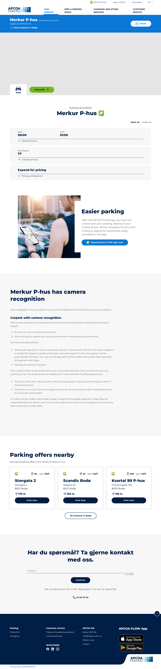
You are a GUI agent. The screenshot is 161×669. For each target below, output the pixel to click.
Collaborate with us (92, 636)
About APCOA (89, 632)
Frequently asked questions (60, 632)
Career (86, 644)
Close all (146, 122)
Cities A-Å (14, 632)
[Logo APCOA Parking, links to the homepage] (19, 9)
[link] (80, 597)
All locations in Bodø (80, 516)
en (150, 2)
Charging (14, 636)
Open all (135, 122)
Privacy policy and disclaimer (22, 667)
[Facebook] (47, 649)
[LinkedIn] (52, 649)
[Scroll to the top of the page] (157, 613)
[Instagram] (57, 649)
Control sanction (54, 636)
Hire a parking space (73, 10)
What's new (88, 640)
